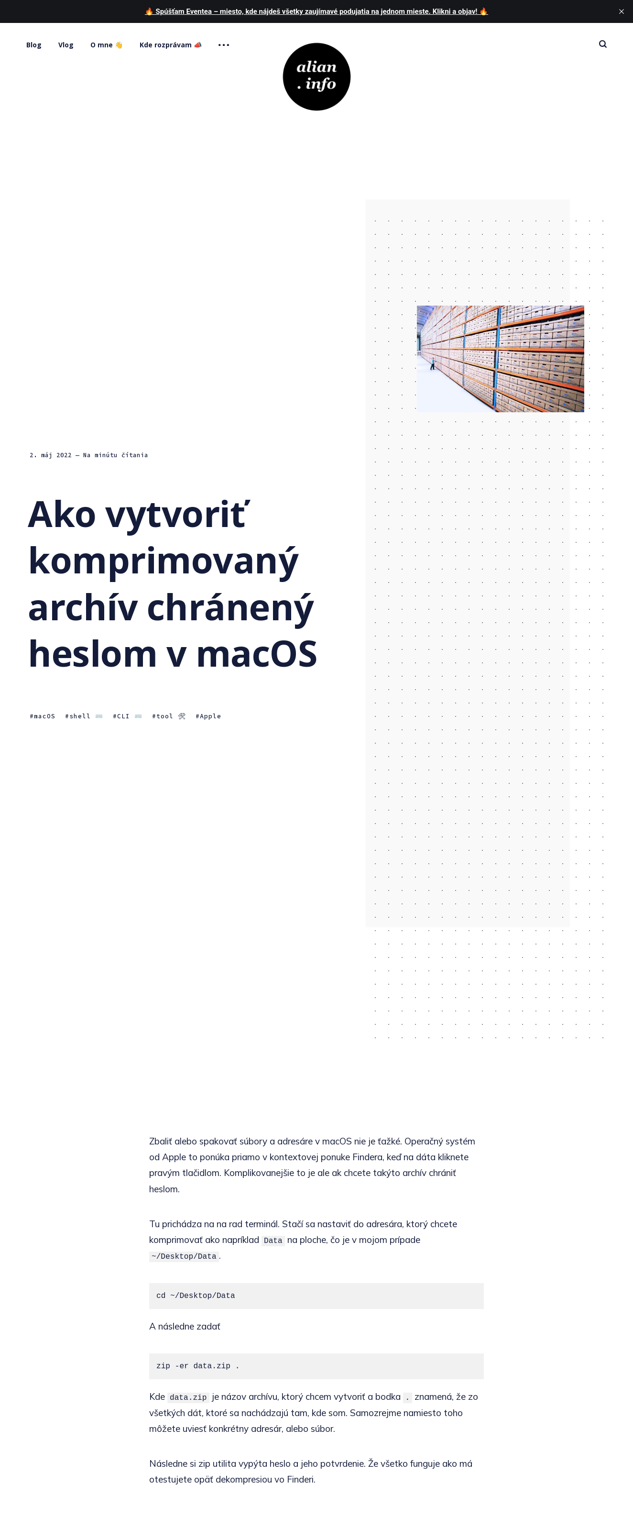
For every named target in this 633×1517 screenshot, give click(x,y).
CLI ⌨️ (129, 717)
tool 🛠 (171, 717)
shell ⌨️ (86, 717)
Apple (210, 717)
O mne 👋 (106, 44)
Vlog (66, 44)
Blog (34, 44)
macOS (44, 717)
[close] (621, 11)
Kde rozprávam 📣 (171, 44)
